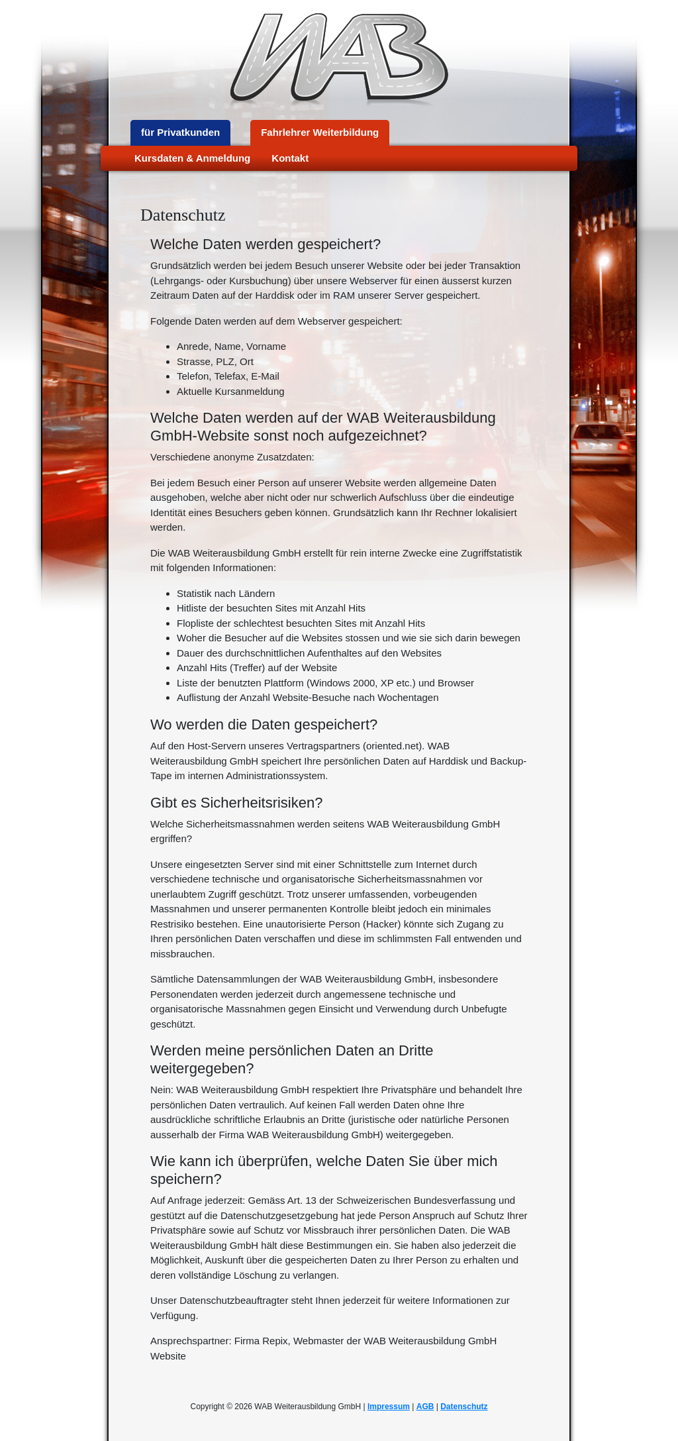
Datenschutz (463, 1406)
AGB (425, 1406)
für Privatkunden (180, 132)
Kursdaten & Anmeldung (192, 158)
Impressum (388, 1406)
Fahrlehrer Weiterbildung (320, 132)
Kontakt (290, 158)
